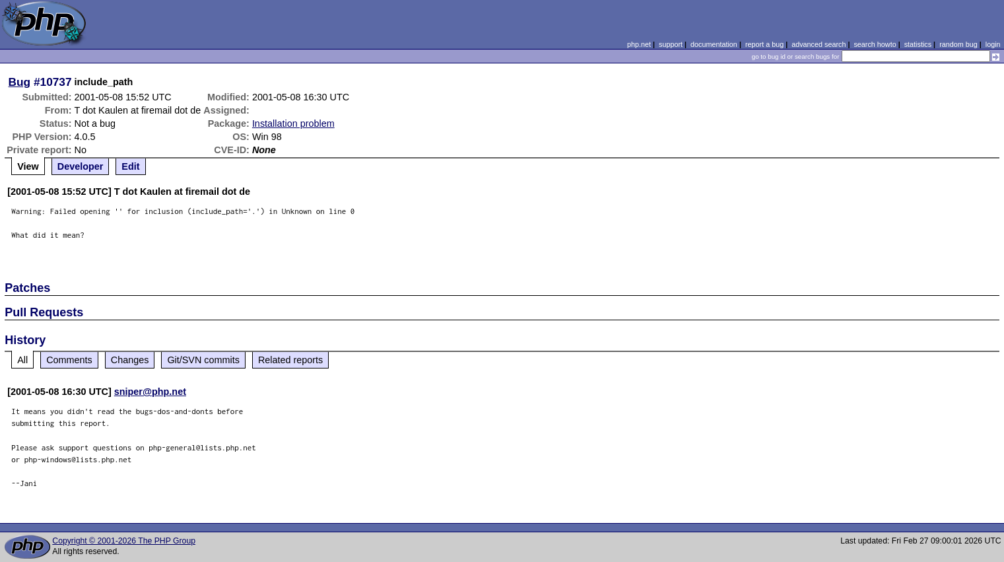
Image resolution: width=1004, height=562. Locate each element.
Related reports (290, 360)
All (22, 360)
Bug (20, 81)
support (671, 44)
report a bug (764, 44)
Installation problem (293, 123)
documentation (713, 44)
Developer (80, 166)
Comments (69, 360)
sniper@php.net (150, 391)
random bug (958, 44)
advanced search (818, 44)
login (993, 44)
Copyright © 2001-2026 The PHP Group (123, 540)
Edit (130, 166)
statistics (917, 44)
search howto (874, 44)
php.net (639, 44)
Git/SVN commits (203, 360)
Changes (130, 360)
